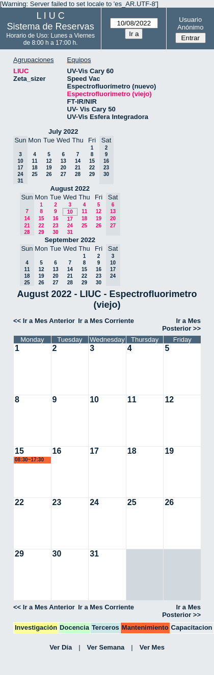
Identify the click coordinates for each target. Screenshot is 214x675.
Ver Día (60, 647)
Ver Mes (152, 647)
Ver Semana (106, 647)
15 (92, 161)
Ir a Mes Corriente (106, 321)
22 (92, 167)
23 (55, 225)
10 (70, 212)
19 (48, 167)
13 (63, 161)
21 (78, 167)
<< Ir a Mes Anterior (44, 321)
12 (48, 161)
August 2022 (70, 188)
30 (55, 232)
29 (92, 174)
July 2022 (63, 131)
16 (55, 218)
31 (70, 232)
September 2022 (69, 240)
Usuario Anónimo (190, 23)
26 (48, 174)
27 (63, 174)
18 (34, 167)
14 (78, 161)
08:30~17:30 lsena (29, 460)
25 (34, 174)
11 (34, 161)
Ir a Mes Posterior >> (181, 324)
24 (70, 225)
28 (78, 174)
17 (70, 219)
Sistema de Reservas (50, 26)
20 (63, 167)
